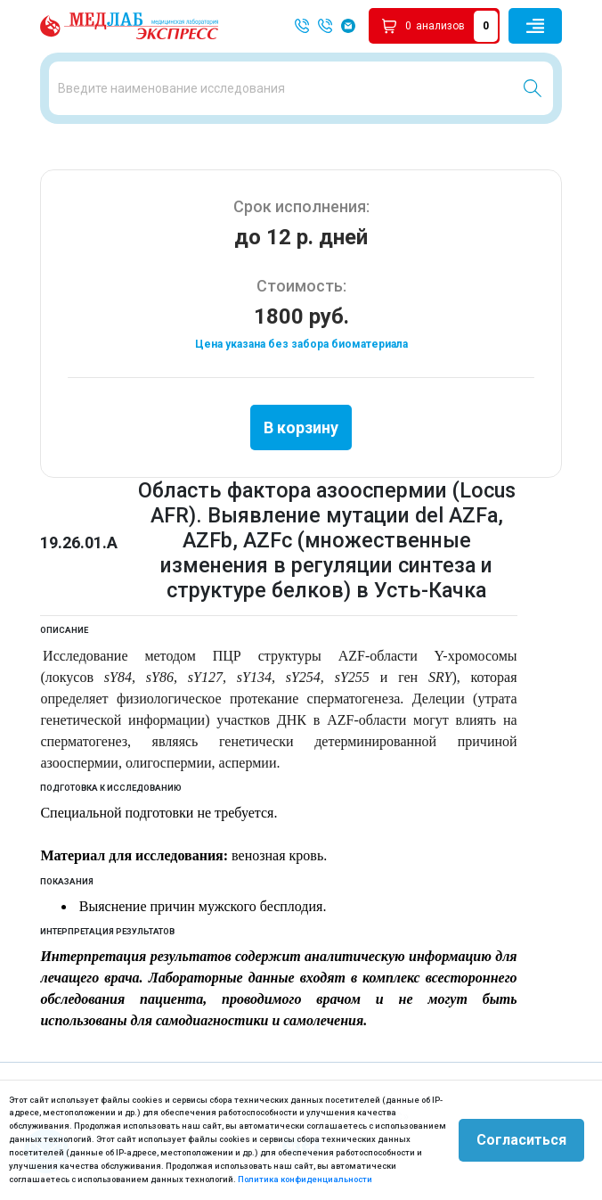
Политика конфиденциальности (305, 1179)
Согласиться (521, 1139)
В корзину (301, 427)
